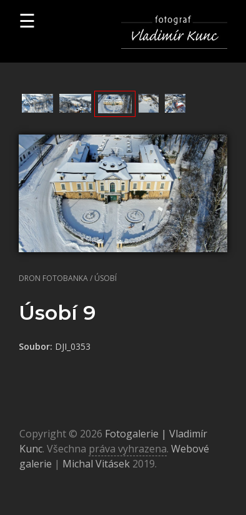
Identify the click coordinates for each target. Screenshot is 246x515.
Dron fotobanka (53, 278)
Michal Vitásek (96, 464)
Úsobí (105, 278)
